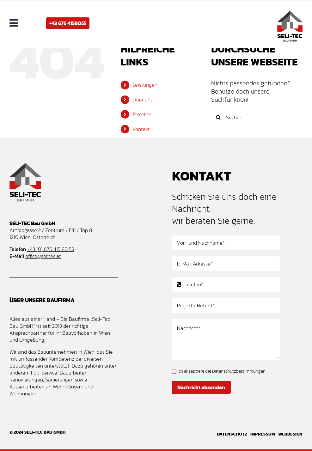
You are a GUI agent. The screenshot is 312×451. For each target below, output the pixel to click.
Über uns (143, 99)
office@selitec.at (43, 256)
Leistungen (145, 84)
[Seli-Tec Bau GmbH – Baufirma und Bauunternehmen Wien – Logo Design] (290, 14)
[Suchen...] (257, 117)
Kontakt (141, 129)
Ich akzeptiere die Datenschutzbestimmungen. (222, 371)
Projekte (142, 114)
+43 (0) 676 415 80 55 (50, 249)
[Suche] (218, 117)
